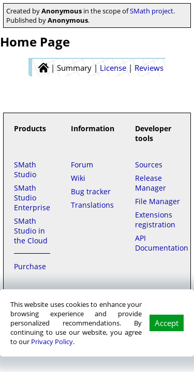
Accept (166, 323)
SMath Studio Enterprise (32, 197)
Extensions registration (155, 219)
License (113, 68)
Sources (148, 164)
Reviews (149, 68)
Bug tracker (91, 191)
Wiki (78, 178)
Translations (92, 205)
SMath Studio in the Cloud (31, 230)
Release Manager (150, 183)
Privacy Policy (52, 341)
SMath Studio (25, 169)
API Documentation (161, 243)
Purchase (30, 266)
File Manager (157, 201)
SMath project (151, 11)
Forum (82, 164)
